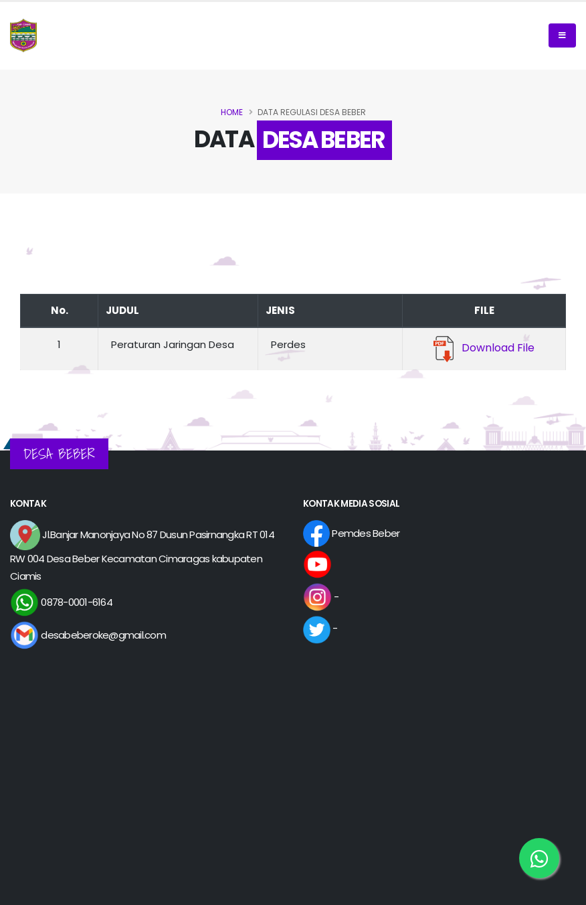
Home (232, 112)
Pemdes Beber (351, 533)
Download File (483, 347)
